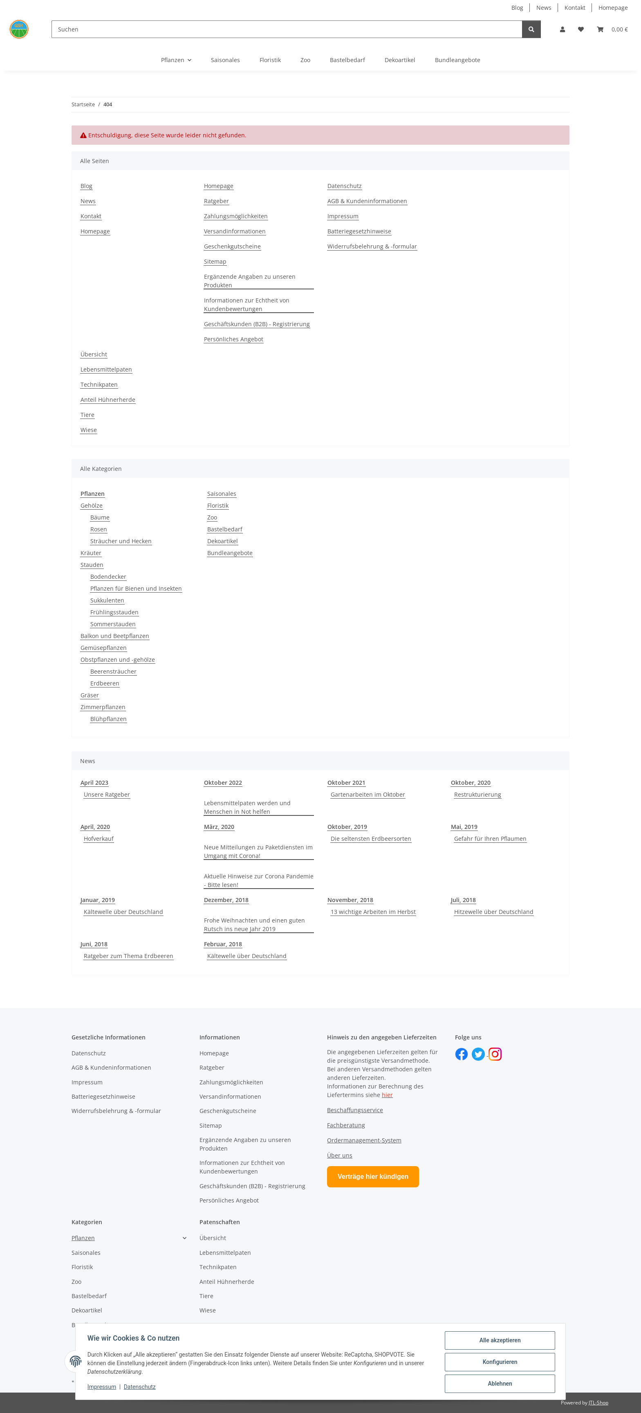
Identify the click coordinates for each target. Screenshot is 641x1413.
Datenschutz (141, 1387)
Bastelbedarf (224, 529)
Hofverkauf (99, 838)
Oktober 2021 (346, 782)
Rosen (98, 529)
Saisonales (221, 493)
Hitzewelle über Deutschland (493, 912)
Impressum (103, 1387)
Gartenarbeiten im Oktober (368, 794)
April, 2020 (95, 827)
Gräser (90, 695)
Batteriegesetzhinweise (359, 231)
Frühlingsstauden (114, 612)
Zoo (212, 517)
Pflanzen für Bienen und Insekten (136, 588)
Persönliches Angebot (233, 339)
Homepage (613, 7)
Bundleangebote (230, 553)
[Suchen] (287, 29)
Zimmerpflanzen (103, 707)
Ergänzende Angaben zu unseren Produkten (250, 281)
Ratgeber (216, 201)
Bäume (100, 517)
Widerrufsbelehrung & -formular (372, 246)
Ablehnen (498, 1384)
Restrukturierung (477, 794)
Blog (517, 7)
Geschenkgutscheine (232, 246)
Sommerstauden (113, 624)
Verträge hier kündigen (373, 1176)
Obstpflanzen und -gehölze (118, 659)
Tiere (87, 415)
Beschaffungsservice (355, 1110)
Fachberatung (346, 1125)
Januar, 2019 (98, 900)
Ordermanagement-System (364, 1140)
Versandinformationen (235, 231)
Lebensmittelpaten (106, 369)
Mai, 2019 (464, 827)
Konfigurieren (498, 1362)
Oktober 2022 (223, 782)
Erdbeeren (104, 683)
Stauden (92, 565)
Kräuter (91, 553)
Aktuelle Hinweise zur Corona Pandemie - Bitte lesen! (259, 880)
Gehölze (92, 505)
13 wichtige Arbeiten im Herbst (373, 912)
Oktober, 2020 (471, 782)
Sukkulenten (107, 600)
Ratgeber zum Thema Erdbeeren (128, 956)
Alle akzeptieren (498, 1341)
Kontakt (575, 7)
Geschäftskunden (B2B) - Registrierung (257, 324)
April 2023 (94, 782)
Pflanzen (83, 1238)
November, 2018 (350, 900)
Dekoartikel (222, 541)
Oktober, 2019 (347, 827)
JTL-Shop (598, 1402)
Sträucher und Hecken (121, 541)
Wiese (89, 430)
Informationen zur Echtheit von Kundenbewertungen (246, 304)
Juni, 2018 (94, 944)
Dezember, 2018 (226, 900)
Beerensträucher (113, 671)
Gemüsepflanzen (104, 648)
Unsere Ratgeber (107, 794)
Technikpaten (99, 384)
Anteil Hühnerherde (108, 399)
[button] (563, 29)
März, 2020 (219, 827)
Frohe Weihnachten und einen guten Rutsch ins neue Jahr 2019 (254, 924)
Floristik (218, 505)
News (543, 7)
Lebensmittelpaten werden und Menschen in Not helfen (247, 807)
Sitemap (215, 261)
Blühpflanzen (108, 719)
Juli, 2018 (463, 900)
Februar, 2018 (223, 944)
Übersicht (94, 354)
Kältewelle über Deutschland (123, 912)
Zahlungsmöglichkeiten (236, 216)
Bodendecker (108, 576)
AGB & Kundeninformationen (367, 201)
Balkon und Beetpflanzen (115, 636)
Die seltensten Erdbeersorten (371, 838)
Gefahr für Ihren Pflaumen (490, 838)
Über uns (339, 1155)
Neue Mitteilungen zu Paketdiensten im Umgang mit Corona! (258, 851)
